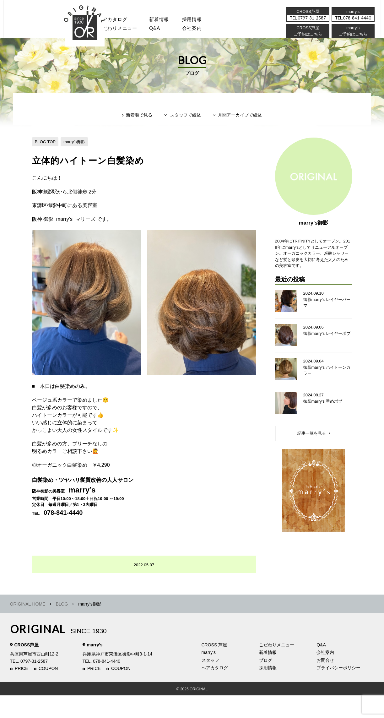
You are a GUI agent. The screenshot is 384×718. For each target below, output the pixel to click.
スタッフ (75, 30)
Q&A (161, 30)
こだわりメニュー (276, 667)
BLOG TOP (46, 151)
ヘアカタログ (116, 20)
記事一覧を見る (311, 452)
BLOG (62, 626)
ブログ (265, 682)
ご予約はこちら (352, 36)
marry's (95, 667)
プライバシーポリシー (338, 690)
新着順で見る (135, 127)
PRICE (21, 691)
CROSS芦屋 (26, 667)
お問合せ (325, 682)
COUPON (48, 691)
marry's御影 (77, 151)
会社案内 (201, 30)
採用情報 (201, 20)
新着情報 (268, 675)
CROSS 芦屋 (214, 667)
